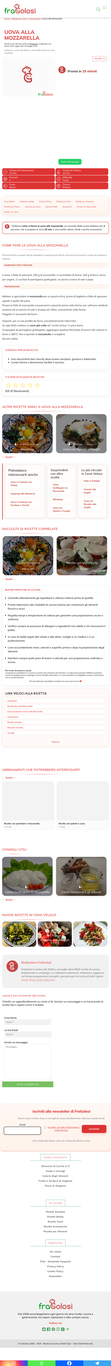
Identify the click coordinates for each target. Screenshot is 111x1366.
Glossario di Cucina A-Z (55, 1128)
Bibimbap (58, 458)
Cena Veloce (35, 18)
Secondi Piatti (51, 165)
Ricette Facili (55, 1183)
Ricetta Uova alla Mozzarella (20, 668)
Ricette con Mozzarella (86, 165)
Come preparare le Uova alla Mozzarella (24, 674)
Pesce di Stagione (55, 1148)
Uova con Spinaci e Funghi (58, 470)
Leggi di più (63, 113)
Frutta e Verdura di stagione (55, 1143)
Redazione (33, 44)
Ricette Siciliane (55, 1174)
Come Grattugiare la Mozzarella (60, 446)
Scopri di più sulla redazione (38, 942)
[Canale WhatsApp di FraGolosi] (67, 1291)
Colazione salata (27, 159)
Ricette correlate (14, 684)
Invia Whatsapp (70, 119)
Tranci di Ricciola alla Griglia (90, 463)
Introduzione (12, 679)
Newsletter (55, 1238)
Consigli (10, 695)
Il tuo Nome (27, 983)
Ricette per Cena (19, 18)
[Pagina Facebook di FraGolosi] (48, 1291)
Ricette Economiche (55, 1188)
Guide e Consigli (55, 1133)
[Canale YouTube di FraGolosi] (63, 1291)
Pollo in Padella (92, 439)
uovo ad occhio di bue (73, 95)
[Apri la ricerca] (98, 9)
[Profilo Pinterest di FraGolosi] (53, 1291)
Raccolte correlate (15, 690)
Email (22, 1087)
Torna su (55, 704)
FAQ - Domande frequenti (55, 1223)
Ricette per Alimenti (55, 1193)
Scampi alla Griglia (90, 449)
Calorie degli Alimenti (55, 1138)
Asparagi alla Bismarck (23, 452)
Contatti (55, 1218)
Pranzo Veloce (45, 159)
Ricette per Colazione (85, 159)
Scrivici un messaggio (27, 1022)
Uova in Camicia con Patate (22, 442)
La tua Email (27, 995)
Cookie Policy (55, 1233)
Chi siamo (55, 1213)
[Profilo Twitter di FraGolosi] (44, 1291)
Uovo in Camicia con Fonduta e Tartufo (22, 462)
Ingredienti (12, 663)
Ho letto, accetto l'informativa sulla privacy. (63, 1091)
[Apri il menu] (104, 8)
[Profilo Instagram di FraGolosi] (58, 1291)
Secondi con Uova (32, 165)
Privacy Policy (55, 1228)
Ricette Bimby (55, 1179)
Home (7, 18)
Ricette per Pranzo (12, 165)
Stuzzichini (67, 165)
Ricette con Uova (11, 170)
